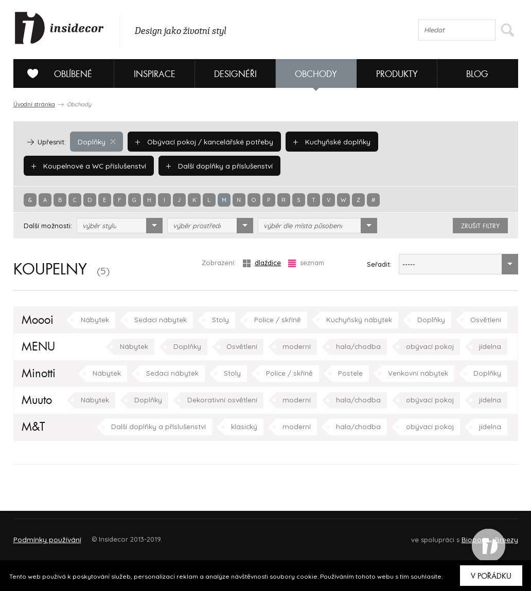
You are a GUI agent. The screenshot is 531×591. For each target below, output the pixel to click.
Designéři (235, 74)
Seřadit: (379, 264)
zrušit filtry (480, 226)
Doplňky (96, 141)
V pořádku (491, 576)
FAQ (500, 534)
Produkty (397, 74)
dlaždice (262, 262)
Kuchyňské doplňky (326, 141)
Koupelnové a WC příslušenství (438, 141)
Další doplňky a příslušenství (82, 165)
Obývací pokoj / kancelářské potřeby (202, 141)
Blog (477, 74)
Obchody (316, 74)
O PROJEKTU (43, 534)
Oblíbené (56, 73)
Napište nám (108, 534)
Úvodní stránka (34, 104)
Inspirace (154, 74)
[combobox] (120, 225)
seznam (306, 262)
